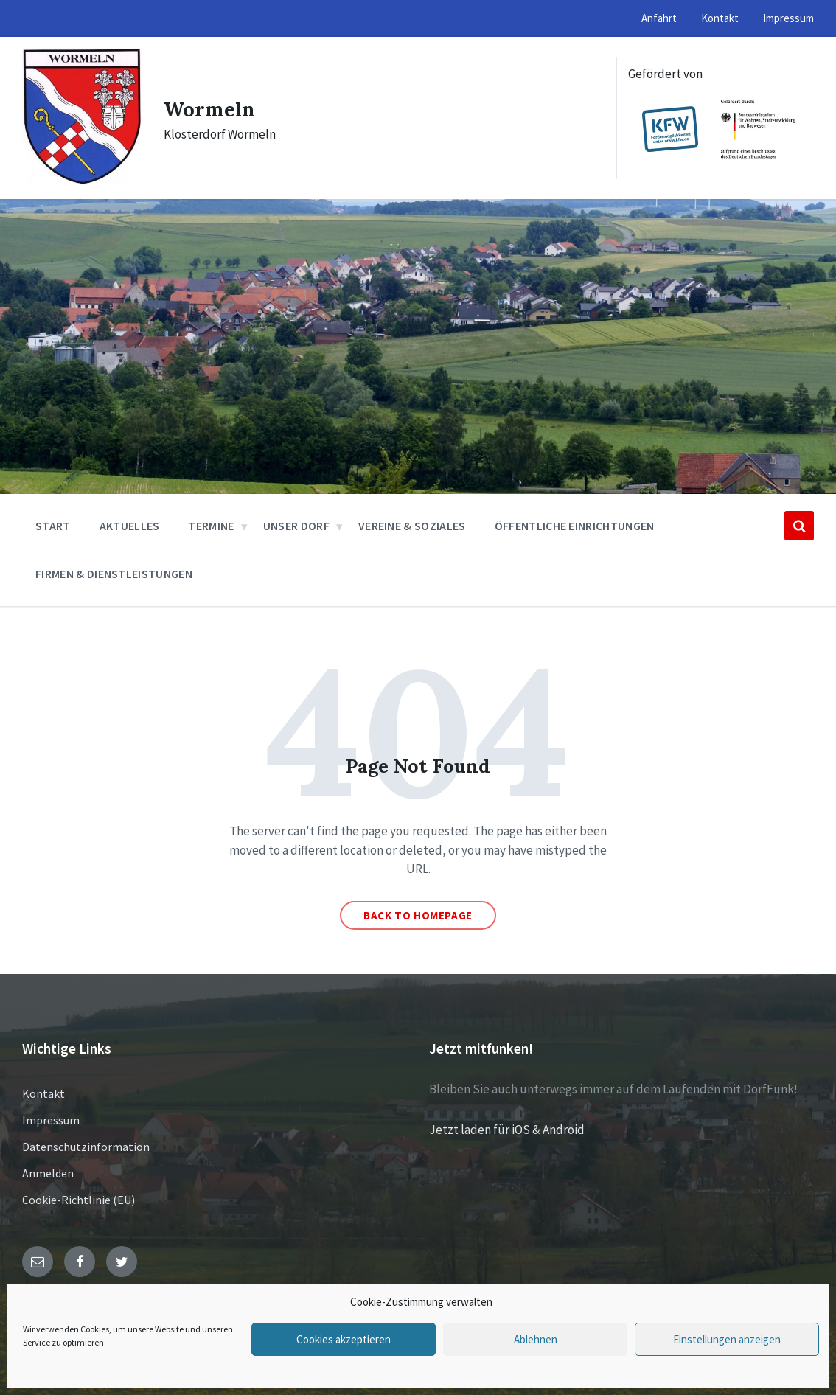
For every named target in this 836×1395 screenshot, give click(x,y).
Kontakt (43, 1093)
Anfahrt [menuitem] (659, 18)
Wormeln (213, 108)
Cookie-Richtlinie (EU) (78, 1199)
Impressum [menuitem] (788, 18)
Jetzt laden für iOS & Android (507, 1129)
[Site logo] (82, 181)
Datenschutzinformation (86, 1146)
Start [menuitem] (53, 525)
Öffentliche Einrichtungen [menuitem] (575, 525)
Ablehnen (535, 1339)
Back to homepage (418, 915)
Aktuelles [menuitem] (130, 525)
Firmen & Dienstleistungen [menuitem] (113, 573)
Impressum (51, 1120)
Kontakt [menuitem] (720, 18)
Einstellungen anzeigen (727, 1339)
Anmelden (48, 1173)
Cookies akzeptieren (343, 1339)
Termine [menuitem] (211, 525)
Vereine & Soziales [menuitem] (412, 525)
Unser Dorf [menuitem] (296, 525)
